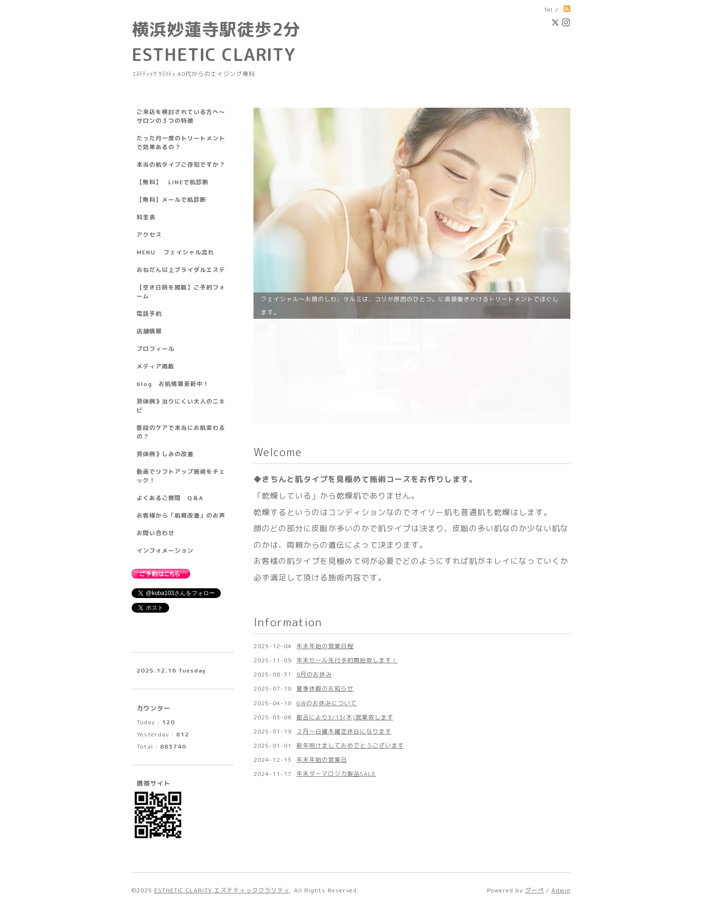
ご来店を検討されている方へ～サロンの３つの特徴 (180, 116)
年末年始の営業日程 (324, 541)
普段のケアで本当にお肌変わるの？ (180, 432)
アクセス (149, 235)
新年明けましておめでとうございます (350, 640)
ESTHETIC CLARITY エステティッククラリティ (222, 890)
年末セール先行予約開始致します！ (347, 555)
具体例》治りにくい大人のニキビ (180, 405)
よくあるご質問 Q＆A (169, 498)
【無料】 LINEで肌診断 (172, 182)
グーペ (534, 890)
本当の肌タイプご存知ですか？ (180, 164)
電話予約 (149, 313)
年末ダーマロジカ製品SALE (336, 668)
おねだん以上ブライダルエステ (180, 270)
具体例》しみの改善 (165, 454)
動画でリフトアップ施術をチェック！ (180, 475)
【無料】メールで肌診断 (171, 199)
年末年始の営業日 (321, 654)
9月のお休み (314, 569)
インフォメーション (165, 550)
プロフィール (155, 349)
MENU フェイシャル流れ (175, 252)
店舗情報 (149, 331)
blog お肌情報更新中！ (172, 384)
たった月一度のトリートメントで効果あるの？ (180, 142)
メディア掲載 (155, 366)
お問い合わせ (155, 533)
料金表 (146, 217)
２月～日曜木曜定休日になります (343, 626)
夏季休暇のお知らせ (324, 583)
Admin (560, 890)
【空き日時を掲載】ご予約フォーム (180, 291)
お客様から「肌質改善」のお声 (180, 515)
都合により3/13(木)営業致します (344, 612)
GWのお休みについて (326, 597)
